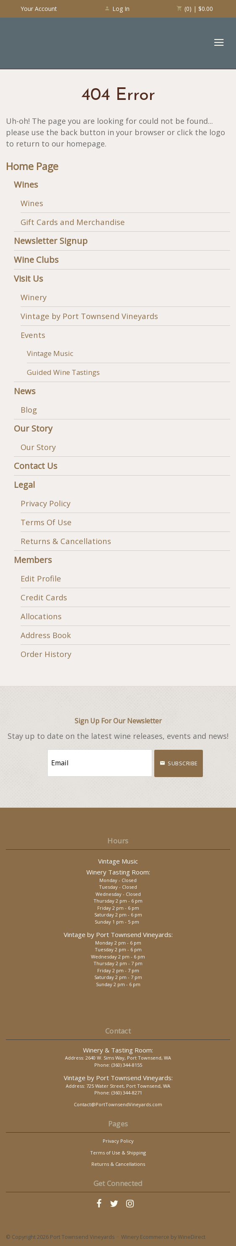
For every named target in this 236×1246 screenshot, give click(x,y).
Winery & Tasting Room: (118, 1050)
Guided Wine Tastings (63, 372)
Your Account (39, 9)
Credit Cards (44, 597)
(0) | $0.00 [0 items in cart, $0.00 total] (194, 9)
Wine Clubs (36, 259)
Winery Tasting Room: (118, 872)
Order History (46, 654)
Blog (29, 409)
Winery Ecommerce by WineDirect (163, 1237)
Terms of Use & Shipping (118, 1152)
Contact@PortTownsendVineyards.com (118, 1104)
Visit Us (28, 278)
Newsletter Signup (51, 240)
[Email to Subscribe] (99, 763)
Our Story (33, 428)
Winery (34, 297)
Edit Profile (41, 578)
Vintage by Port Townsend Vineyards (89, 316)
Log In (117, 9)
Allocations (41, 616)
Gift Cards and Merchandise (73, 222)
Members (33, 559)
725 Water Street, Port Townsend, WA (128, 1086)
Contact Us (35, 465)
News (25, 391)
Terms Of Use (46, 522)
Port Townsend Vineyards (42, 43)
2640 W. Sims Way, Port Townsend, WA (128, 1058)
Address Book (46, 635)
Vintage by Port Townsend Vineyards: (118, 934)
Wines (26, 184)
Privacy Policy (45, 503)
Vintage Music (50, 353)
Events (33, 335)
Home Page (32, 166)
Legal (24, 484)
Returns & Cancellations (66, 541)
